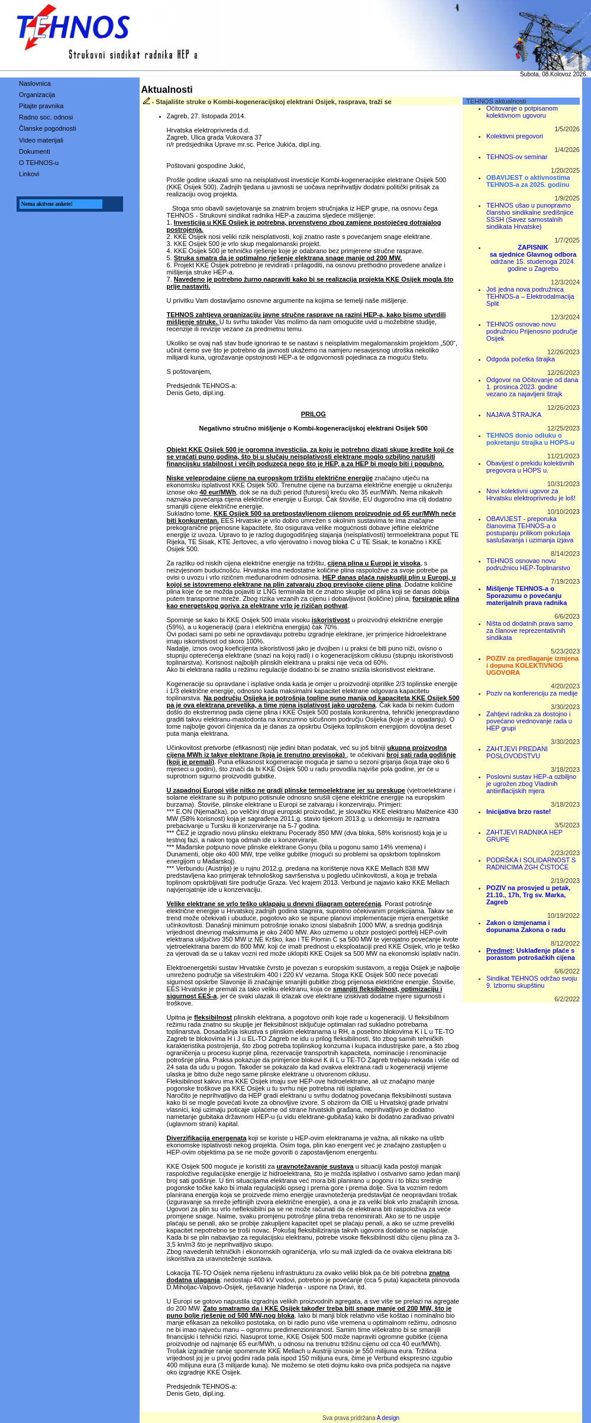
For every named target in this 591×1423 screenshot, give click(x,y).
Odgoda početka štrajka (520, 359)
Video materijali (41, 140)
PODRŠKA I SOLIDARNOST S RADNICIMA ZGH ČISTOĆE (531, 863)
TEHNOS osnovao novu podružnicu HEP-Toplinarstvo (528, 564)
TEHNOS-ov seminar (516, 156)
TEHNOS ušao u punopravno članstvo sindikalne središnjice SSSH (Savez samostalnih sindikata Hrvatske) (529, 216)
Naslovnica (35, 83)
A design (388, 1418)
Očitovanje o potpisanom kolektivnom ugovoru (522, 112)
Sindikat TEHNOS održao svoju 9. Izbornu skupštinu (531, 982)
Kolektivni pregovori (514, 136)
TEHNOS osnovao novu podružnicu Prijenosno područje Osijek (531, 331)
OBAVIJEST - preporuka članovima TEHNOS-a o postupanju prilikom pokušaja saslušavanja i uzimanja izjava (529, 529)
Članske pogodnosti (47, 128)
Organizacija (37, 94)
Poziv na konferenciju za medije (532, 693)
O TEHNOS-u (39, 162)
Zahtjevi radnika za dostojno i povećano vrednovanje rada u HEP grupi (529, 721)
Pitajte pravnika (41, 105)
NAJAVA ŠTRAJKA (513, 414)
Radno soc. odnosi (46, 117)
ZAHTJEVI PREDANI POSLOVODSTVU (517, 752)
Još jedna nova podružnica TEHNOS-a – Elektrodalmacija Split (530, 296)
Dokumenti (34, 151)
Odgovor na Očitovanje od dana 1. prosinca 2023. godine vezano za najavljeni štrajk (532, 386)
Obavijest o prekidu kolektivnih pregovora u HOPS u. (530, 467)
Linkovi (29, 173)
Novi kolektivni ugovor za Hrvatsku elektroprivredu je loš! (531, 494)
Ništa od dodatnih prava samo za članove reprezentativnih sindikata (529, 630)
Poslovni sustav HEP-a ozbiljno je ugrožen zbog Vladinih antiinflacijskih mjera (531, 783)
